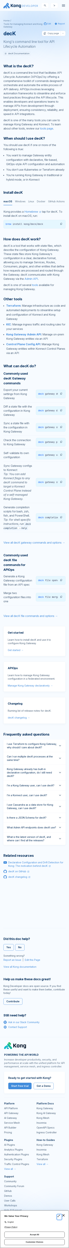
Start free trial (20, 1085)
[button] (61, 224)
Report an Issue (12, 959)
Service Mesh (12, 1122)
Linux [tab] (31, 201)
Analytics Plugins (13, 1149)
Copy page (51, 33)
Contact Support (15, 1027)
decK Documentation (17, 53)
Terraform (13, 305)
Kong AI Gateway (46, 1113)
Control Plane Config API (23, 344)
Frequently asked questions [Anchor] (26, 734)
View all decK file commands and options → (30, 616)
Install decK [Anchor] (13, 192)
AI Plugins (9, 1144)
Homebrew (31, 211)
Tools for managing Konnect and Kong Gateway (22, 25)
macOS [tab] (7, 201)
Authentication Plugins (16, 1154)
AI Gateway (10, 1117)
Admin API (31, 278)
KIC (8, 324)
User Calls (10, 1200)
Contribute (12, 1001)
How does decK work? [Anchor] (22, 239)
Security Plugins (13, 1159)
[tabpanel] (34, 219)
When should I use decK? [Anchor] (24, 138)
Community (10, 1181)
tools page (46, 128)
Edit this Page (32, 959)
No (20, 947)
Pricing (8, 1132)
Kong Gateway (45, 1108)
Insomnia (41, 1122)
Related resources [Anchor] (18, 856)
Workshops (10, 1205)
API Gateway (11, 1113)
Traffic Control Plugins (16, 1164)
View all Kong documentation (19, 966)
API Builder (10, 1127)
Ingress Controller (47, 1132)
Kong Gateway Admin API (23, 334)
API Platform (11, 1108)
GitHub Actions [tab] (56, 201)
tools (35, 285)
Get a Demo (44, 1085)
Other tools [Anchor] (12, 299)
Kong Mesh (43, 1117)
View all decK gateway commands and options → (34, 542)
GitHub (8, 1190)
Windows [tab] (20, 201)
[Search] (45, 5)
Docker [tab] (41, 201)
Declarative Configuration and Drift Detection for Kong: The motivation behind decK (35, 864)
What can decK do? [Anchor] (19, 366)
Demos (8, 1195)
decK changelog (17, 876)
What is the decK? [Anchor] (18, 66)
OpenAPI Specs (46, 1127)
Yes (8, 947)
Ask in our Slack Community (21, 1022)
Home (6, 20)
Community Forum (14, 1186)
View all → (10, 1168)
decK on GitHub (17, 871)
